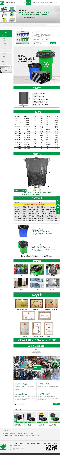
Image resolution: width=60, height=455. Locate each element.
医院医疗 (4, 45)
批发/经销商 (33, 435)
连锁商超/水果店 (27, 435)
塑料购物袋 (4, 56)
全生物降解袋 (4, 53)
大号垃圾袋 (28, 2)
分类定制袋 (4, 61)
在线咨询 (53, 43)
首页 (20, 2)
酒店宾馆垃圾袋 (12, 433)
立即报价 (56, 403)
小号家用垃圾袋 (5, 58)
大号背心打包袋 (5, 64)
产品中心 (33, 2)
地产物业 (17, 28)
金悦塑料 (14, 449)
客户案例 (37, 2)
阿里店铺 (55, 2)
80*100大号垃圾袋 (52, 424)
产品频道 (8, 28)
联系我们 (51, 2)
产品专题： (6, 433)
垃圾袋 (23, 2)
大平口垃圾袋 (22, 28)
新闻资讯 (42, 2)
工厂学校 (4, 48)
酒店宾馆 (4, 43)
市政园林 (4, 40)
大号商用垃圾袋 (17, 424)
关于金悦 (46, 2)
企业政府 (38, 435)
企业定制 (42, 435)
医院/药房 (21, 435)
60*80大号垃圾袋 (29, 424)
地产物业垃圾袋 (19, 433)
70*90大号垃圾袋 (41, 424)
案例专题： (6, 435)
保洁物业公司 (17, 435)
